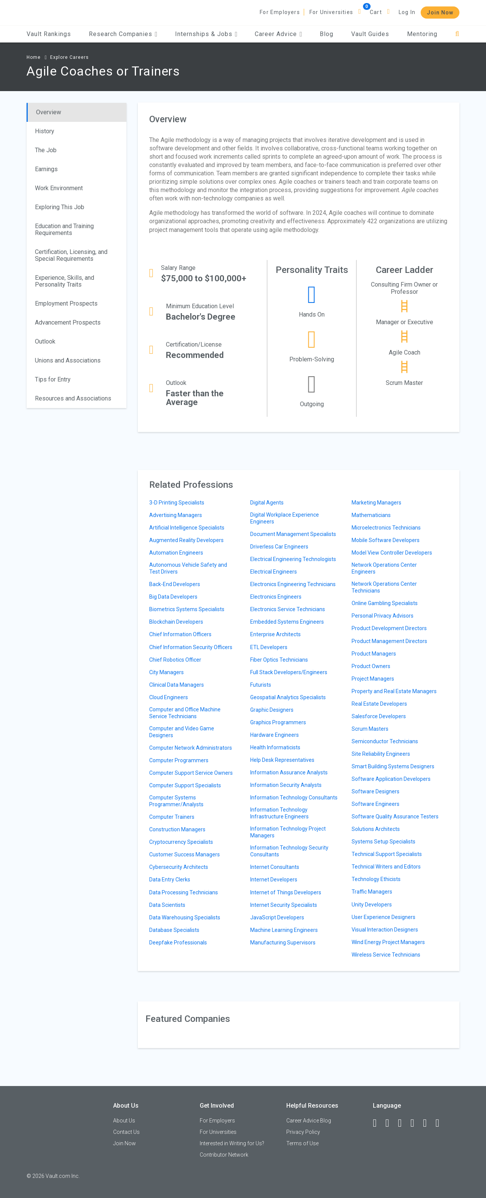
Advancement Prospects (68, 322)
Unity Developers (372, 905)
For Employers (280, 12)
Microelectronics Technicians (386, 528)
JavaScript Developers (277, 917)
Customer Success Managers (184, 854)
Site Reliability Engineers (381, 754)
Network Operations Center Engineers (384, 568)
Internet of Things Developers (285, 892)
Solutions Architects (376, 829)
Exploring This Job (59, 207)
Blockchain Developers (176, 622)
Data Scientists (167, 905)
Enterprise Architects (275, 634)
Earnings (46, 169)
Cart (376, 12)
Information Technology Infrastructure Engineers (279, 813)
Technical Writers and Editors (386, 867)
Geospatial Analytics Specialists (288, 697)
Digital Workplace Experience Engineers (284, 518)
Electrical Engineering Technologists (293, 559)
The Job (46, 150)
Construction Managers (177, 829)
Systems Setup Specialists (383, 842)
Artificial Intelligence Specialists (186, 528)
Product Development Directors (389, 628)
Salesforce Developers (379, 716)
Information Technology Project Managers (288, 832)
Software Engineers (375, 804)
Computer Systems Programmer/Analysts (176, 800)
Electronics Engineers (275, 597)
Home (34, 57)
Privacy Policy (303, 1132)
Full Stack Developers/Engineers (288, 672)
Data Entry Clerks (169, 879)
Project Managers (373, 679)
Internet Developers (273, 879)
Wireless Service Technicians (386, 955)
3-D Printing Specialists (176, 503)
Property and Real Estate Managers (394, 691)
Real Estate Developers (379, 704)
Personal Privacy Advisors (382, 616)
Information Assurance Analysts (289, 772)
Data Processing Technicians (183, 892)
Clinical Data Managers (176, 685)
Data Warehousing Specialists (184, 917)
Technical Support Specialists (387, 854)
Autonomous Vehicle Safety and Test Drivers (188, 568)
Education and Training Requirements (64, 229)
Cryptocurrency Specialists (181, 842)
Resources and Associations (73, 398)
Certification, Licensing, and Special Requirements (71, 255)
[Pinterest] (428, 1123)
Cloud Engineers (168, 697)
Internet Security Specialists (283, 905)
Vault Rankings (49, 34)
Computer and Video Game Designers (181, 731)
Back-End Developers (174, 584)
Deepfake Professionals (178, 942)
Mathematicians (371, 515)
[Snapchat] (441, 1123)
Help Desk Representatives (282, 760)
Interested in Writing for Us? (232, 1143)
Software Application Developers (391, 779)
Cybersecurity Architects (178, 867)
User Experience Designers (383, 917)
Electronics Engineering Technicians (293, 584)
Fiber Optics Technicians (279, 660)
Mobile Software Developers (386, 540)
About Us (124, 1121)
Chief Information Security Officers (190, 647)
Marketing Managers (376, 503)
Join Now (440, 12)
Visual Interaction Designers (385, 930)
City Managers (166, 672)
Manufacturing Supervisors (283, 942)
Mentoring (422, 34)
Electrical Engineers (273, 572)
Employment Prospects (66, 303)
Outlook (45, 341)
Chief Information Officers (180, 634)
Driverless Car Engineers (279, 547)
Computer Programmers (178, 760)
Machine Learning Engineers (284, 930)
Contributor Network (224, 1155)
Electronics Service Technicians (287, 609)
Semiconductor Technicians (385, 741)
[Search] (457, 34)
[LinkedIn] (390, 1123)
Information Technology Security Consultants (289, 851)
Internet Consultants (274, 867)
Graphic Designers (271, 710)
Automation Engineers (176, 553)
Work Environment (59, 188)
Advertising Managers (175, 515)
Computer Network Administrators (190, 748)
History (44, 131)
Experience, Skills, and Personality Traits (64, 281)
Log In (407, 12)
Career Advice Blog (308, 1121)
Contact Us (126, 1132)
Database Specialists (174, 930)
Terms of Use (302, 1143)
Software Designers (375, 791)
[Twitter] (403, 1123)
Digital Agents (267, 503)
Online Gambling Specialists (385, 603)
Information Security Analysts (286, 785)
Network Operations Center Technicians (384, 587)
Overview (48, 112)
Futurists (260, 685)
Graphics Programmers (278, 722)
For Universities (331, 12)
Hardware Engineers (274, 735)
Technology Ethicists (376, 879)
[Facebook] (378, 1123)
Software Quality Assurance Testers (395, 816)
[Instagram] (415, 1123)
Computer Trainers (171, 817)
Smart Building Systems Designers (393, 766)
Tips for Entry (53, 379)
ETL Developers (268, 647)
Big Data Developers (173, 597)
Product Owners (371, 666)
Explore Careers (69, 57)
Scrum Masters (370, 729)
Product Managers (374, 654)
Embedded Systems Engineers (287, 622)
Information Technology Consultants (294, 797)
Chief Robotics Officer (175, 660)
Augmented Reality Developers (186, 540)
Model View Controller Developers (392, 553)
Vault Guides (370, 34)
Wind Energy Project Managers (388, 942)
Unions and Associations (68, 360)
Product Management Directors (389, 641)
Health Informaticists (275, 747)
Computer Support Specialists (185, 785)
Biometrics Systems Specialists (186, 609)
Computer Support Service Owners (191, 773)
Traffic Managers (372, 892)
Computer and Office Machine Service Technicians (185, 712)
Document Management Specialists (293, 534)
